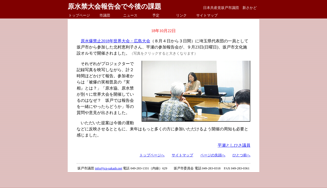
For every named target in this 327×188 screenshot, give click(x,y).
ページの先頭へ (212, 155)
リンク (181, 15)
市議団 (104, 15)
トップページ (79, 15)
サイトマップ (207, 15)
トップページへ (152, 155)
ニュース (130, 15)
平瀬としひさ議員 (234, 145)
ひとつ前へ (241, 155)
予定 (155, 15)
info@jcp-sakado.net (108, 168)
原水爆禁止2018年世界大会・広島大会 (115, 41)
